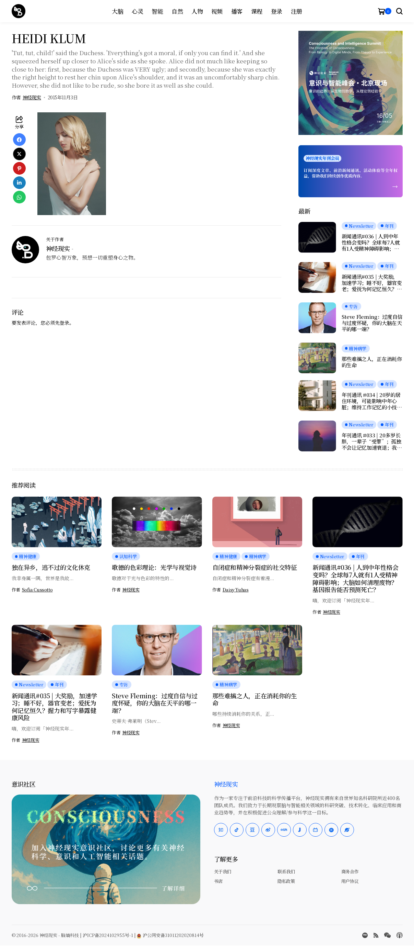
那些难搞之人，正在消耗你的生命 (372, 362)
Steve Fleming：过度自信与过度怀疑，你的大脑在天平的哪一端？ (372, 323)
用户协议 (349, 881)
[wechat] (387, 935)
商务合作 (349, 871)
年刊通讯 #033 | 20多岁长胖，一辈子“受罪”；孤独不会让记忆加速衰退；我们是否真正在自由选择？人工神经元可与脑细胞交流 (372, 441)
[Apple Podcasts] (400, 935)
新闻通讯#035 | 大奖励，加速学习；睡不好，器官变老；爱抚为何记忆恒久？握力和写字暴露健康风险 (372, 283)
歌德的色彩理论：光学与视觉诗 (154, 567)
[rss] (376, 935)
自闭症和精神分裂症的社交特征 (254, 567)
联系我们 (286, 871)
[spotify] (365, 935)
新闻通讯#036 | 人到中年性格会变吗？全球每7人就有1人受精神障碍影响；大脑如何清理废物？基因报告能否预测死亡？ (372, 242)
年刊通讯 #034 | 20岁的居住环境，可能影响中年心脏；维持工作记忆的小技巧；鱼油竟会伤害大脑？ (371, 401)
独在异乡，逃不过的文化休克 (51, 567)
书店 (218, 881)
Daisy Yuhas (236, 589)
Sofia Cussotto (37, 589)
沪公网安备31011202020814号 (170, 935)
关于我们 (222, 871)
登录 (64, 322)
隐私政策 (286, 881)
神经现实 (32, 97)
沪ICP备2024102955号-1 (108, 935)
